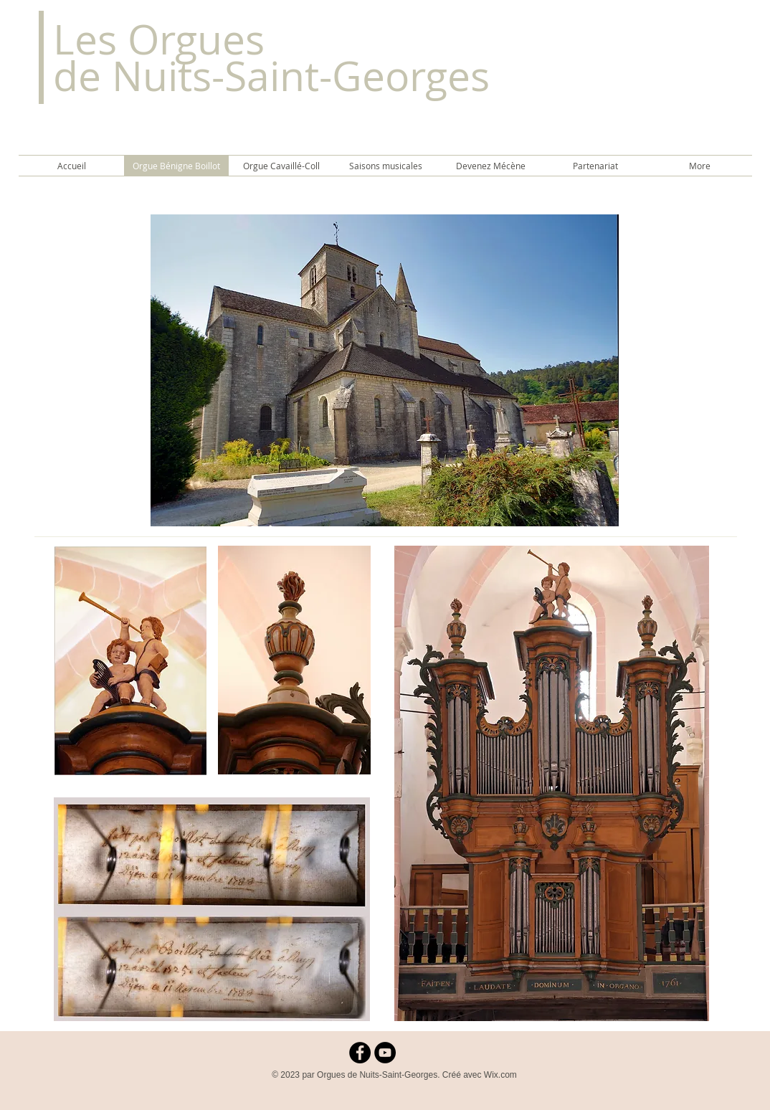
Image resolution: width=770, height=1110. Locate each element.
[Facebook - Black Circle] (360, 1052)
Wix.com (500, 1075)
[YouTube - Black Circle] (385, 1052)
